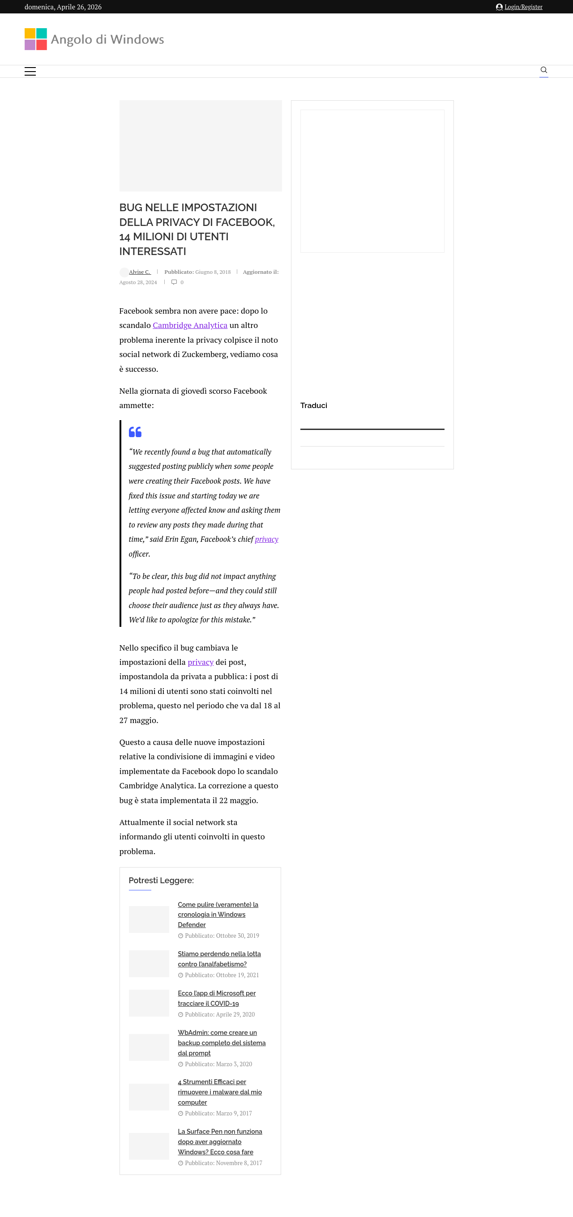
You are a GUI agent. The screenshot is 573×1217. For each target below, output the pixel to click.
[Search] (543, 72)
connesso (91, 884)
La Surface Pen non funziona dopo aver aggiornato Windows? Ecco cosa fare (310, 745)
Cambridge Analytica (245, 322)
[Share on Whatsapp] (146, 843)
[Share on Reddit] (137, 843)
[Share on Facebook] (109, 843)
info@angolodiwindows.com (303, 1082)
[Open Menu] (30, 71)
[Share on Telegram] (156, 843)
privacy (111, 443)
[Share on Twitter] (118, 843)
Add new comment (71, 862)
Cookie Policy (311, 1128)
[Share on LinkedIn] (127, 843)
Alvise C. (52, 292)
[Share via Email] (165, 843)
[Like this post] (100, 843)
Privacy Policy (262, 1128)
